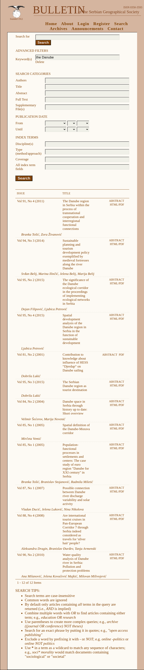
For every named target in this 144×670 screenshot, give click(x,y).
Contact (116, 28)
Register (101, 23)
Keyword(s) (24, 59)
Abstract (21, 93)
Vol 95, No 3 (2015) (30, 382)
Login (83, 23)
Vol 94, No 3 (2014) (30, 240)
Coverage (22, 159)
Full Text (22, 99)
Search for (23, 36)
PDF (121, 354)
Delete (39, 62)
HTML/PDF (117, 204)
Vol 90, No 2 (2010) (30, 555)
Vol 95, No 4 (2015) (30, 315)
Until (19, 129)
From (19, 123)
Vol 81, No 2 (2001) (30, 354)
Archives (58, 28)
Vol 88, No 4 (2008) (30, 515)
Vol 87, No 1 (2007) (30, 488)
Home (51, 23)
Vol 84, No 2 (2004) (30, 401)
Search (121, 23)
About (67, 23)
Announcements (87, 28)
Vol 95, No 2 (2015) (30, 280)
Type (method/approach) (28, 151)
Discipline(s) (24, 144)
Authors (21, 80)
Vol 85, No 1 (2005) (30, 425)
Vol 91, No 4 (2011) (30, 201)
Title (19, 86)
